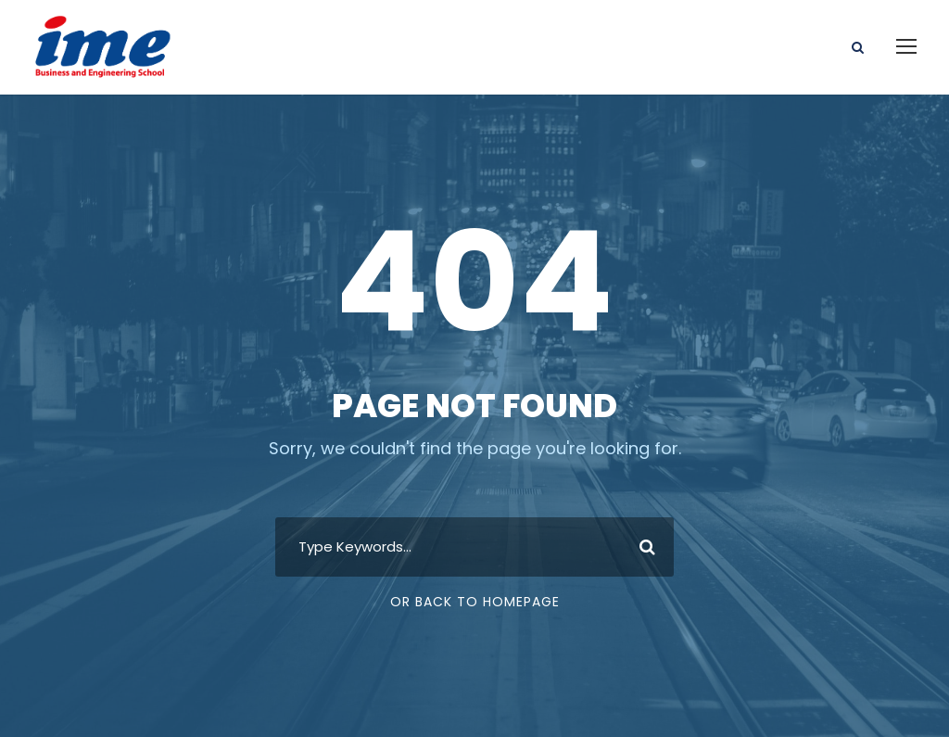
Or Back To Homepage (475, 601)
